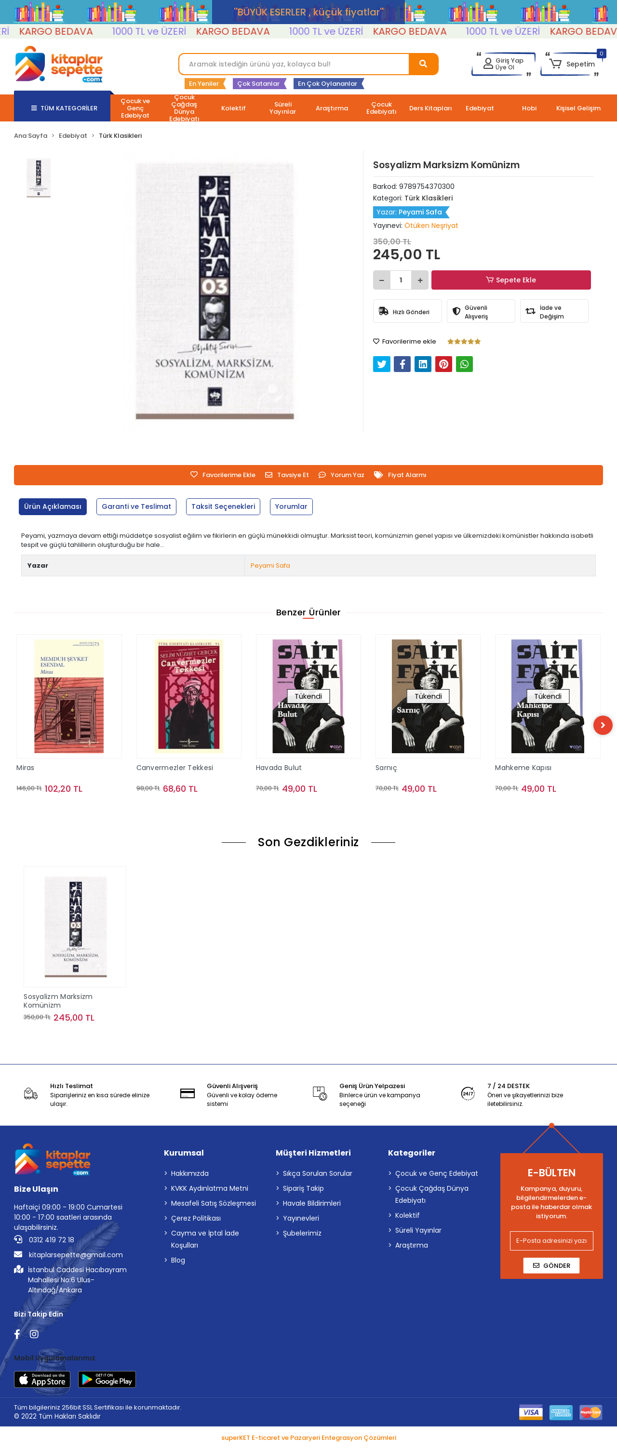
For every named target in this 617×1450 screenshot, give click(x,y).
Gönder (551, 1267)
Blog (178, 1261)
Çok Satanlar (258, 83)
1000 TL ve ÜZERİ (172, 31)
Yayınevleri (301, 1219)
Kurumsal (184, 1154)
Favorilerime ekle (404, 341)
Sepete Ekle (512, 280)
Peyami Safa (270, 565)
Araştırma (411, 1246)
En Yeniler (204, 83)
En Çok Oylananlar (327, 83)
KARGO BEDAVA (79, 31)
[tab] (54, 507)
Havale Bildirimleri (312, 1205)
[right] (603, 725)
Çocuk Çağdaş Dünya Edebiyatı (432, 1196)
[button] (571, 64)
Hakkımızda (190, 1175)
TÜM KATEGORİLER (64, 108)
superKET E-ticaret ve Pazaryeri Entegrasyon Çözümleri (308, 1439)
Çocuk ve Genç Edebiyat (436, 1175)
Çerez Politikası (196, 1219)
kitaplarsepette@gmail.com (68, 1256)
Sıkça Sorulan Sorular (317, 1175)
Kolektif (407, 1217)
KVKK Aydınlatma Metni (209, 1190)
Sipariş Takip (303, 1190)
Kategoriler (411, 1154)
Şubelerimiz (302, 1234)
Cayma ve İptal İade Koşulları (205, 1240)
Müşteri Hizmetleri (313, 1154)
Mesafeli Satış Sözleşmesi (213, 1205)
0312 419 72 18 (44, 1241)
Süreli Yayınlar (418, 1232)
